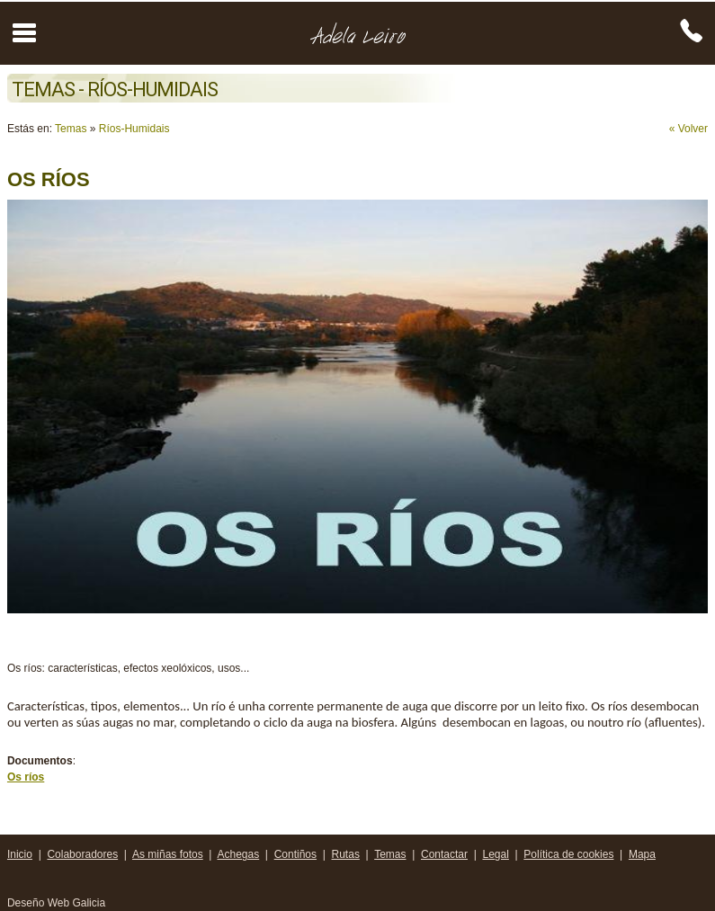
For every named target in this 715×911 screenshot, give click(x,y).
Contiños (295, 854)
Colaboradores (82, 854)
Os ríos (25, 777)
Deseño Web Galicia (58, 903)
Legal (496, 854)
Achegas (238, 854)
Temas (70, 128)
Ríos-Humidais (134, 128)
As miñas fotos (167, 854)
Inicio (19, 854)
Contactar (444, 854)
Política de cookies (568, 854)
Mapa (642, 854)
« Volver (688, 128)
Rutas (346, 854)
